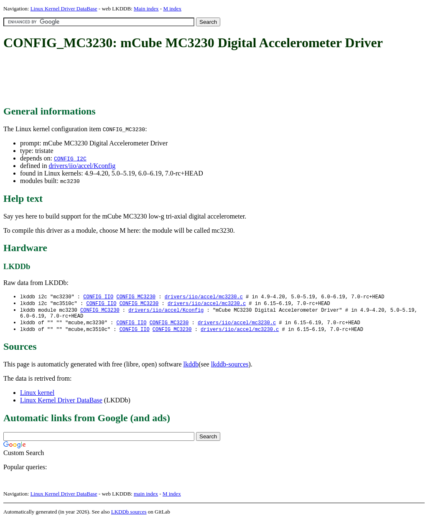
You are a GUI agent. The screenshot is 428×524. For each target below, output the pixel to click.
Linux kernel (37, 395)
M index (172, 8)
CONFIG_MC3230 (135, 296)
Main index (146, 8)
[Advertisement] (155, 78)
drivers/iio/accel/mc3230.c (204, 296)
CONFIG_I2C (70, 158)
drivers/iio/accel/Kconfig (81, 165)
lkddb (191, 367)
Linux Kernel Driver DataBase (64, 8)
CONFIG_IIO (98, 296)
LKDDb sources (129, 515)
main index (146, 497)
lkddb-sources (230, 367)
